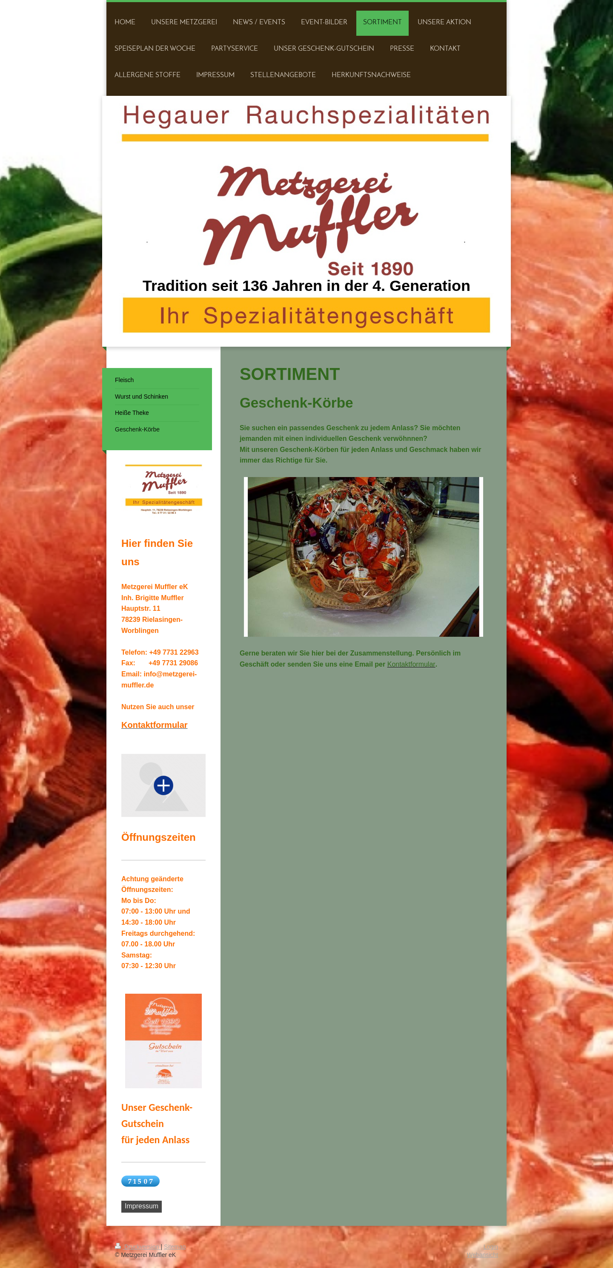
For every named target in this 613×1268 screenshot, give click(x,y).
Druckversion (137, 1246)
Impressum (141, 1206)
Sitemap (175, 1246)
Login (491, 1246)
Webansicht (482, 1254)
